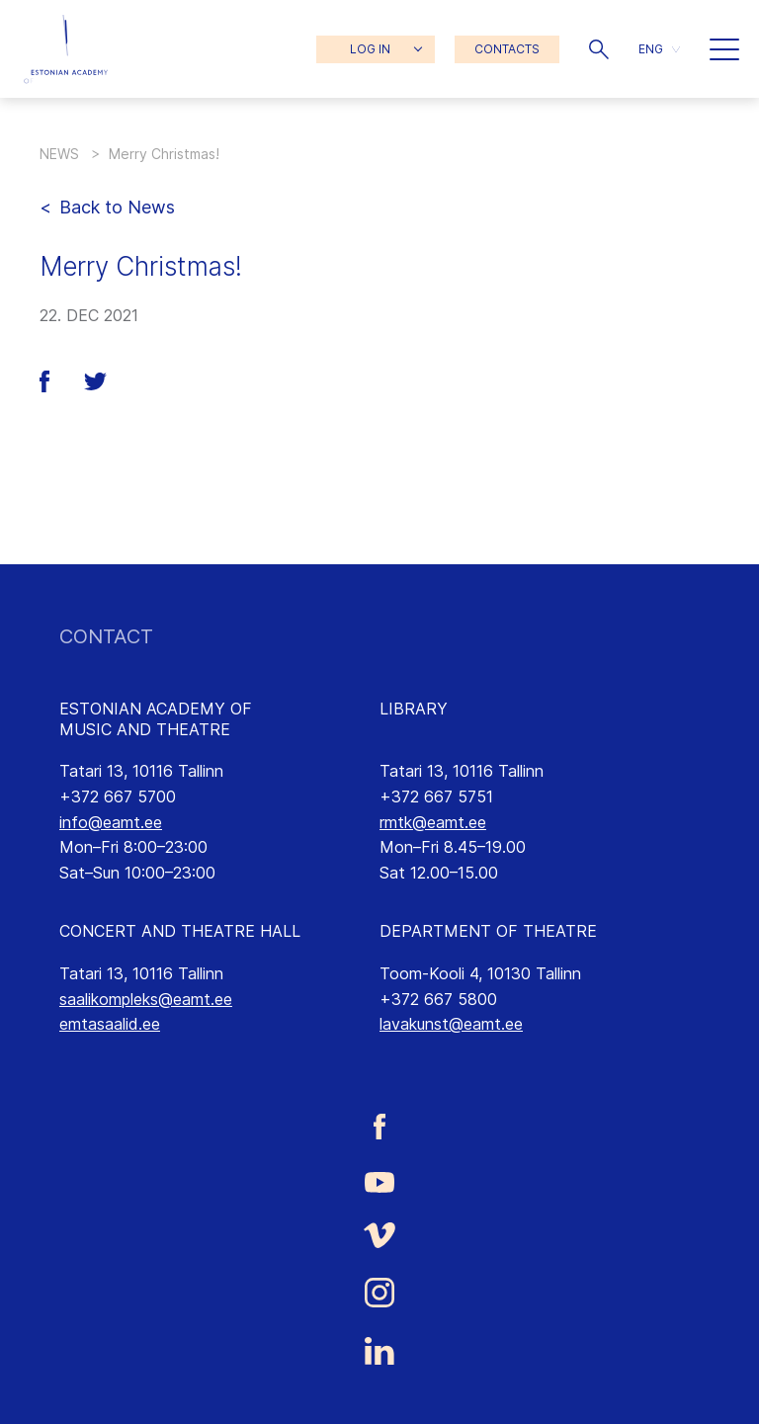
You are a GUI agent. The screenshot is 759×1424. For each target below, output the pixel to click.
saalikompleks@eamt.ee (145, 999)
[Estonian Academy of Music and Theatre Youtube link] (379, 1181)
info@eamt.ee (110, 822)
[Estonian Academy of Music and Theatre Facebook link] (379, 1126)
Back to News (117, 207)
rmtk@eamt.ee (433, 822)
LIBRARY (414, 708)
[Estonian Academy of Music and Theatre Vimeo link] (379, 1235)
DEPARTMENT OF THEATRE (488, 931)
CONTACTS (507, 49)
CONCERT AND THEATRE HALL (179, 931)
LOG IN (370, 49)
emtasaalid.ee (109, 1024)
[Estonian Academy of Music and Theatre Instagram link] (379, 1292)
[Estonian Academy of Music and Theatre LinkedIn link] (379, 1351)
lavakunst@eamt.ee (451, 1024)
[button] (599, 49)
